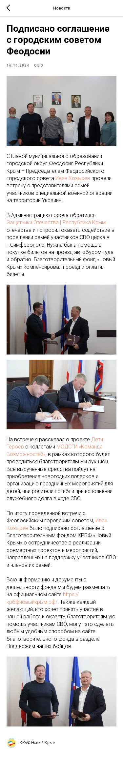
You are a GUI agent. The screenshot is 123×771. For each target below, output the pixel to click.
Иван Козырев (72, 178)
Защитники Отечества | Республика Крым (56, 222)
